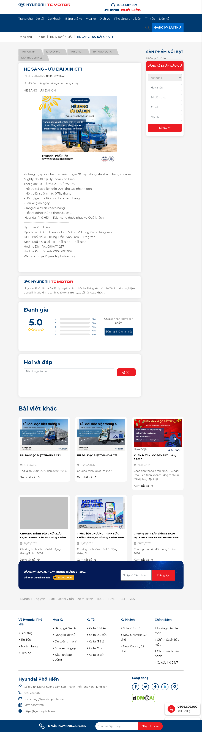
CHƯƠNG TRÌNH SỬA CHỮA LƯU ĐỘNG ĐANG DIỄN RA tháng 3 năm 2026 (43, 537)
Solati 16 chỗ (130, 628)
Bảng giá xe (73, 18)
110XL (111, 599)
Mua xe (91, 18)
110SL (100, 599)
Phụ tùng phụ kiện (127, 18)
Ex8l (52, 599)
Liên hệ (164, 18)
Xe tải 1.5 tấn (96, 628)
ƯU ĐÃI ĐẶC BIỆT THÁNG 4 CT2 (40, 455)
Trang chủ (25, 18)
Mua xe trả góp (64, 648)
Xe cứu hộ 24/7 (166, 662)
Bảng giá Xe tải (64, 628)
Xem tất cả (30, 477)
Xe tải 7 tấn (66, 599)
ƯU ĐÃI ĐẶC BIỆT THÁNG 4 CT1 (97, 455)
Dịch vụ (104, 18)
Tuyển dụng (28, 646)
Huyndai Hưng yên (31, 599)
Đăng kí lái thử (64, 635)
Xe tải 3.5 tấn (97, 641)
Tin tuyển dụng (102, 51)
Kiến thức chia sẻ (31, 57)
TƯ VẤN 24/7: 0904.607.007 (62, 726)
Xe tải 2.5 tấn (97, 635)
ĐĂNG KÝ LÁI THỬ (167, 27)
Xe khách (54, 18)
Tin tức (150, 18)
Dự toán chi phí (65, 641)
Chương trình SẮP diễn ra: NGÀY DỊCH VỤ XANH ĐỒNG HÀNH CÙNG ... (156, 537)
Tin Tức (24, 639)
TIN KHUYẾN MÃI (61, 36)
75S (132, 599)
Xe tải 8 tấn (85, 599)
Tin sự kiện (76, 51)
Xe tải (40, 18)
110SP (122, 599)
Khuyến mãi (53, 51)
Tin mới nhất (28, 51)
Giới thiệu (26, 633)
